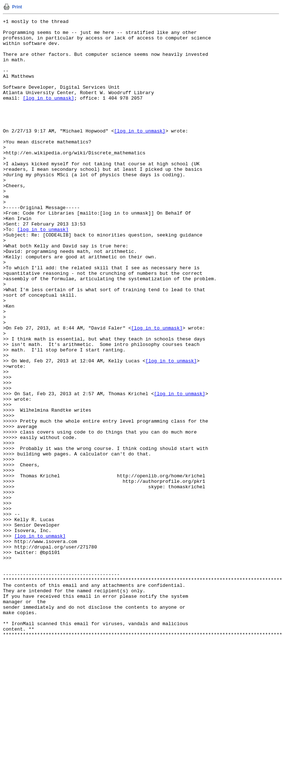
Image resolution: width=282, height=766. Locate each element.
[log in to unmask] (48, 114)
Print (17, 6)
